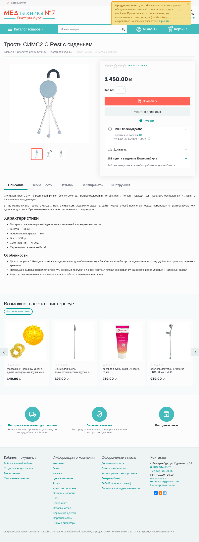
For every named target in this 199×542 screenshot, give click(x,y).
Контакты (58, 462)
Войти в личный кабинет (18, 462)
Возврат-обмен (111, 477)
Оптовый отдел (62, 507)
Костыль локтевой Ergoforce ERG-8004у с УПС (167, 370)
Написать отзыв (138, 65)
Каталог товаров (27, 29)
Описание (16, 185)
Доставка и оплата (113, 462)
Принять (164, 21)
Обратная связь (62, 517)
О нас (56, 467)
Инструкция (120, 185)
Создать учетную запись (18, 467)
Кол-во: (109, 90)
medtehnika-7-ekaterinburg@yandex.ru (164, 480)
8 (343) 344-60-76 (160, 466)
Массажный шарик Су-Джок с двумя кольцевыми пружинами (25, 370)
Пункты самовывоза (114, 467)
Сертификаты (92, 185)
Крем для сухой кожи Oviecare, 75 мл (121, 370)
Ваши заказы (12, 472)
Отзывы (67, 185)
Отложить (147, 121)
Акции (56, 482)
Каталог (57, 472)
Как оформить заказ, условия (119, 472)
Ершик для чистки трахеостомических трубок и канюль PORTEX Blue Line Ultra (74, 370)
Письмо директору (64, 522)
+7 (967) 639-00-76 (161, 470)
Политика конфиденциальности (121, 487)
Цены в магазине (63, 477)
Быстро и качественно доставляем (32, 425)
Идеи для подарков (64, 487)
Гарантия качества (99, 425)
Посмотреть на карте (162, 484)
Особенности (41, 185)
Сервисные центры (64, 512)
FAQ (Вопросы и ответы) (116, 482)
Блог (55, 497)
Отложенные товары (16, 477)
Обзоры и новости (64, 492)
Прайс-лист (60, 502)
